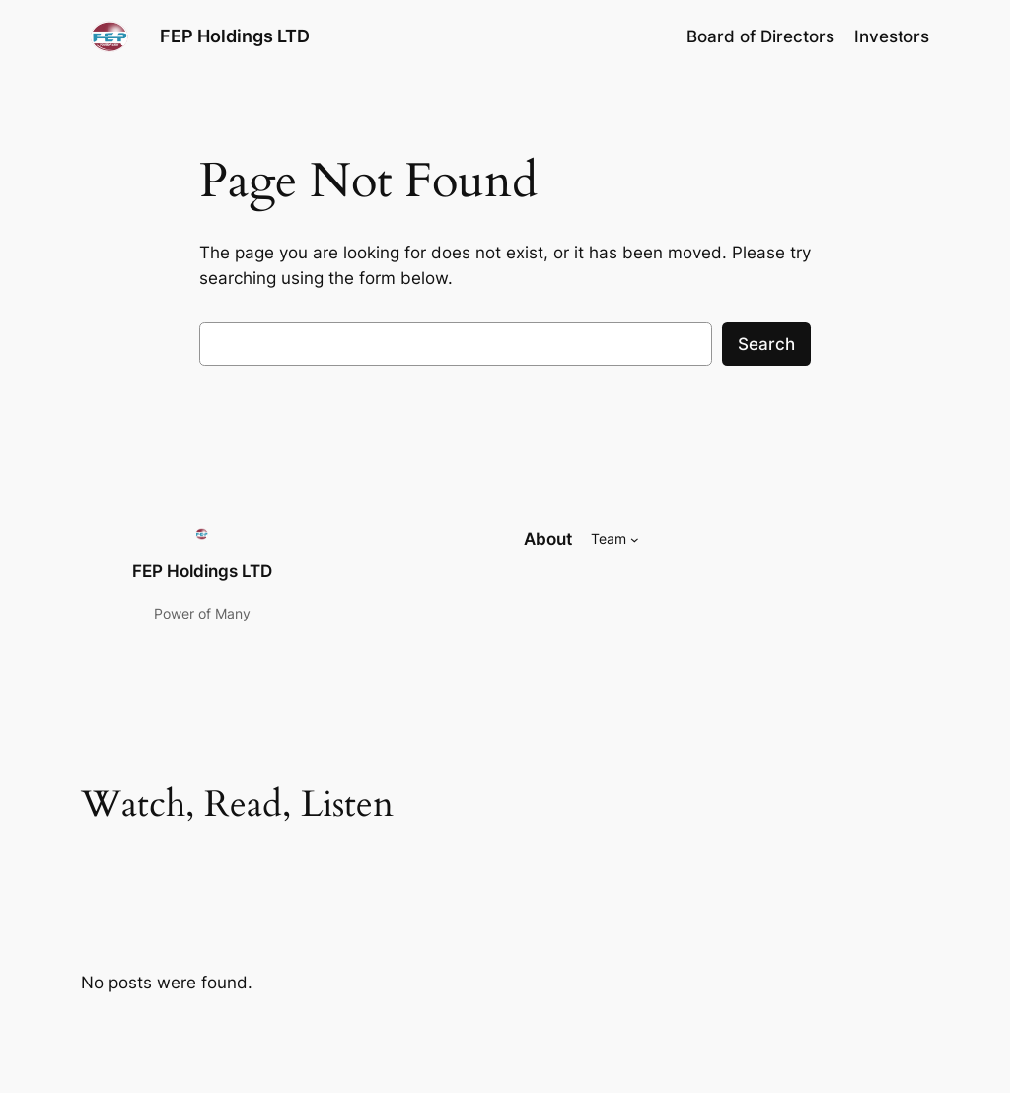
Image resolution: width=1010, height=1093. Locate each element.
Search (766, 344)
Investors (891, 36)
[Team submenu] (634, 539)
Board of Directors (760, 36)
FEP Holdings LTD (235, 36)
